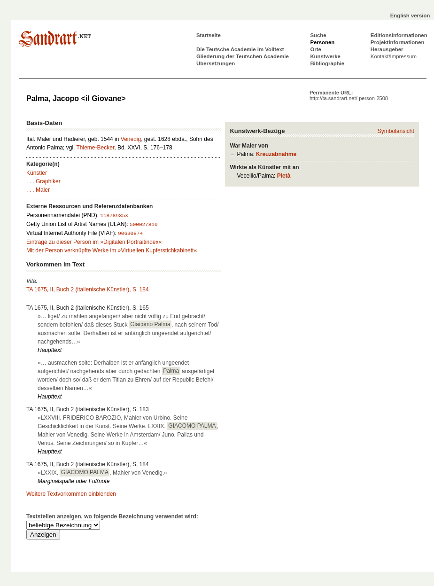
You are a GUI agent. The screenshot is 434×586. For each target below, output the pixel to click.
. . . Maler (38, 190)
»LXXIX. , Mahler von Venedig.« (102, 472)
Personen (322, 42)
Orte (315, 49)
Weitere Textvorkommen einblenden (71, 494)
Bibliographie (327, 63)
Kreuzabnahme (276, 154)
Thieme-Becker (96, 147)
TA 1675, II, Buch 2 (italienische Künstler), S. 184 (87, 289)
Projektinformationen (398, 42)
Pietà (284, 175)
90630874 (130, 233)
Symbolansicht (396, 131)
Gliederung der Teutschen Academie (242, 56)
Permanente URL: (349, 95)
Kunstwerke (325, 56)
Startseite (208, 35)
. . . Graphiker (43, 181)
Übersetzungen (215, 63)
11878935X (114, 216)
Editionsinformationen (399, 35)
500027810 (143, 224)
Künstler (36, 173)
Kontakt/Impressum (394, 56)
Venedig (131, 139)
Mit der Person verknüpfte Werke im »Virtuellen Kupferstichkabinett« (111, 250)
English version (410, 15)
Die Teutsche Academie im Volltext (240, 49)
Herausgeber (387, 49)
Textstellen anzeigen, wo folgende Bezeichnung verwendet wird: (112, 516)
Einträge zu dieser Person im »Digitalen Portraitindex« (94, 242)
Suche (318, 35)
